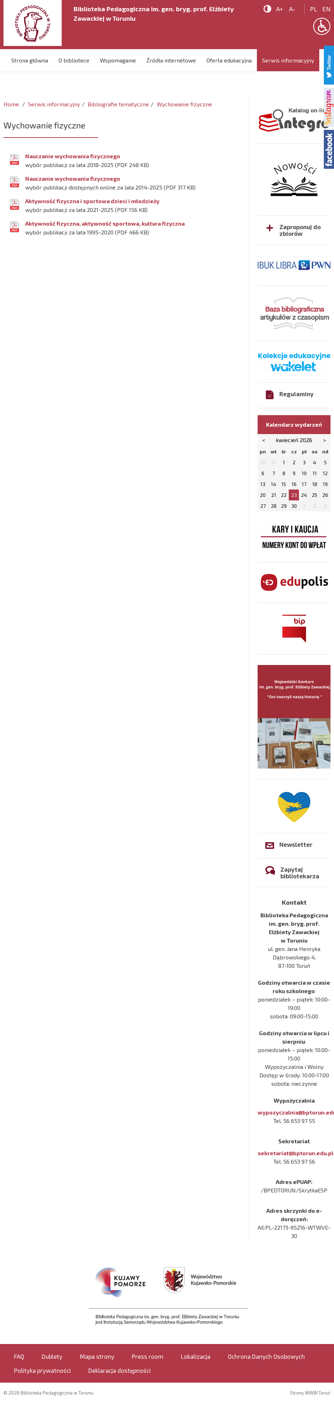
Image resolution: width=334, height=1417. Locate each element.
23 (294, 495)
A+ (279, 9)
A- (292, 9)
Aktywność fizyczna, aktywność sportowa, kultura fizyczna (105, 223)
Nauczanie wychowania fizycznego (72, 156)
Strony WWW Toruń (310, 1393)
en (326, 9)
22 (284, 495)
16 (294, 484)
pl (313, 9)
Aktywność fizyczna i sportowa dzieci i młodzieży (92, 201)
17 (304, 484)
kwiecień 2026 (294, 440)
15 (283, 484)
